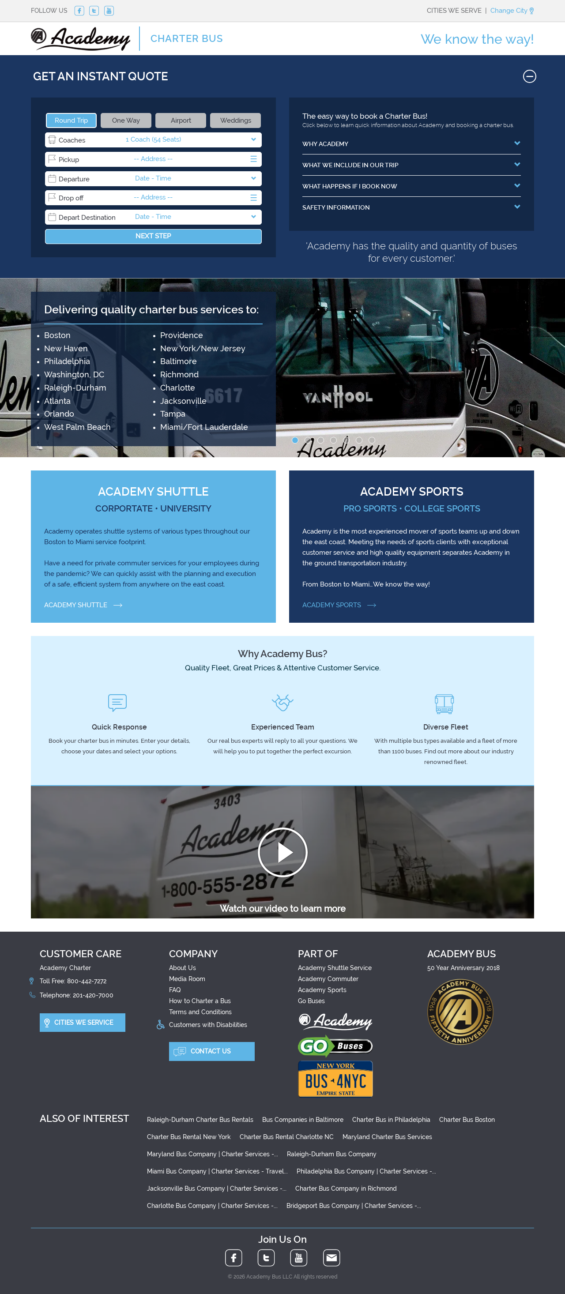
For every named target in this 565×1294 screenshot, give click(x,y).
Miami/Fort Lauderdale (204, 427)
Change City (512, 11)
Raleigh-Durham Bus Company (332, 1154)
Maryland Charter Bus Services (387, 1136)
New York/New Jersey (202, 348)
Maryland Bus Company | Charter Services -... (212, 1154)
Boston (57, 335)
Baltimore (178, 361)
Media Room (187, 978)
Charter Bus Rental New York (189, 1136)
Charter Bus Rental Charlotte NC (287, 1136)
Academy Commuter (328, 978)
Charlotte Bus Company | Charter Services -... (212, 1205)
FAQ (175, 989)
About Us (182, 967)
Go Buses (311, 1000)
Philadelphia (67, 361)
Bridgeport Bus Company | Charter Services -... (353, 1205)
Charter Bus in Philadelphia (391, 1119)
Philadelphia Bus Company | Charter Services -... (366, 1171)
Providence (181, 335)
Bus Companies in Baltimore (302, 1119)
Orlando (59, 413)
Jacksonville (183, 401)
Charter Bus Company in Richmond (346, 1188)
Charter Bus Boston (467, 1119)
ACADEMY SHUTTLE (83, 605)
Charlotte (177, 387)
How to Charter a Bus (200, 1000)
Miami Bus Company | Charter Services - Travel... (217, 1171)
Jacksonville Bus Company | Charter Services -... (216, 1188)
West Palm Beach (77, 427)
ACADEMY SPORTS (339, 605)
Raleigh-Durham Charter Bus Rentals (200, 1119)
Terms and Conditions (200, 1012)
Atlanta (57, 401)
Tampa (172, 413)
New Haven (66, 348)
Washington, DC (74, 374)
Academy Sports (322, 989)
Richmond (179, 374)
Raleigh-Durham (75, 387)
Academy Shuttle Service (335, 967)
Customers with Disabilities (208, 1024)
